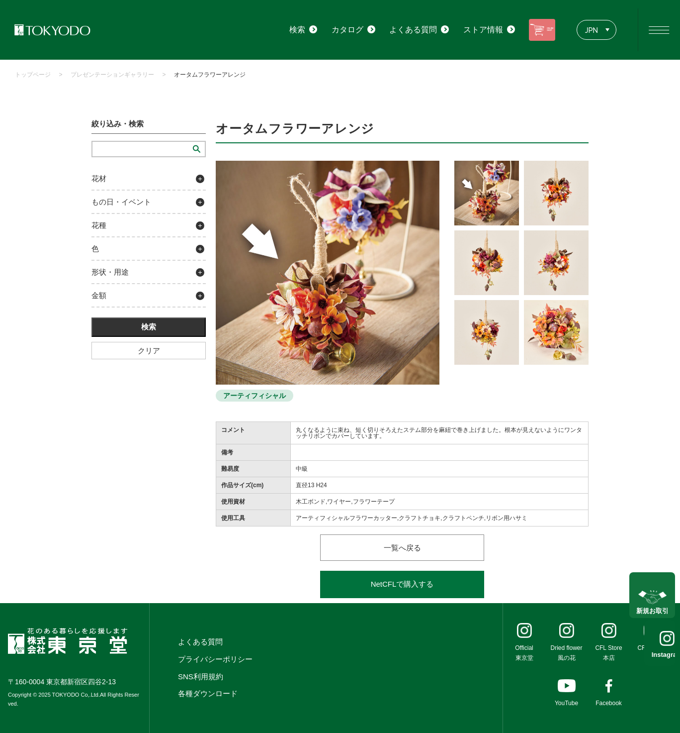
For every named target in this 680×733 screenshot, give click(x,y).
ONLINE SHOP (533, 29)
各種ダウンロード (208, 693)
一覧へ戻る (402, 547)
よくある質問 (200, 641)
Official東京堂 (524, 652)
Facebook (608, 703)
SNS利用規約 (200, 676)
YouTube (566, 703)
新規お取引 (652, 602)
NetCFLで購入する (402, 584)
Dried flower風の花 (566, 652)
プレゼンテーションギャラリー (112, 74)
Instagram (652, 654)
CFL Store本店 (608, 652)
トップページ (33, 74)
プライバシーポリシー (215, 659)
